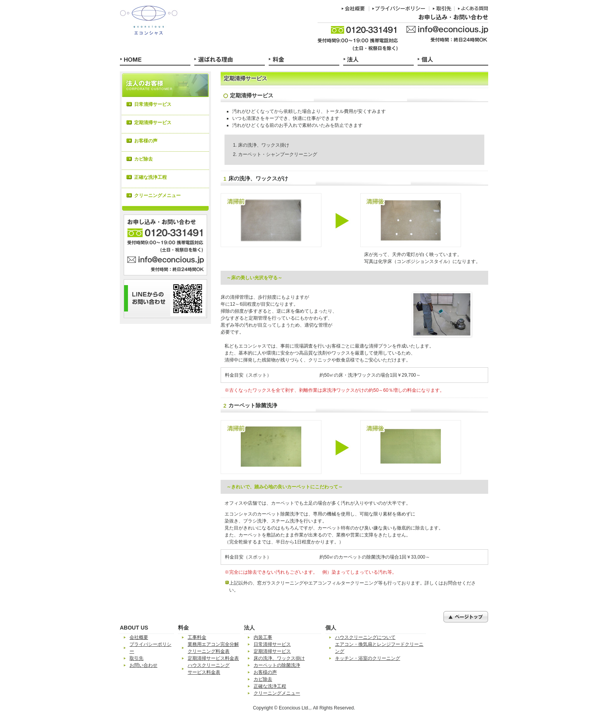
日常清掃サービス (152, 104)
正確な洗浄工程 (150, 177)
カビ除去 (143, 159)
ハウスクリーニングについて (365, 637)
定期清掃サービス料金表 (213, 658)
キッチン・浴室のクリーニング (367, 658)
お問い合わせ (143, 665)
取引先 (136, 658)
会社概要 (139, 637)
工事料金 (197, 637)
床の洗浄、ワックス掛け (279, 658)
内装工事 (263, 637)
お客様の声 (145, 141)
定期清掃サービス (152, 122)
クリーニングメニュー (157, 195)
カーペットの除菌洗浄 (277, 665)
